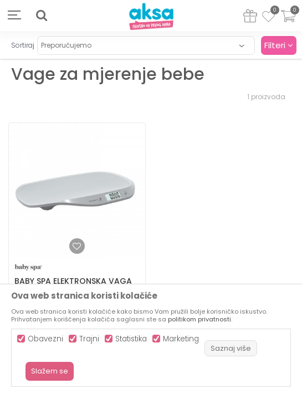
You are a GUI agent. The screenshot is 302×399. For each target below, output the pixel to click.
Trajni (89, 339)
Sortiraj (22, 45)
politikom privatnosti (199, 319)
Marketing (181, 339)
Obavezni (45, 339)
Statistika (131, 339)
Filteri (278, 45)
